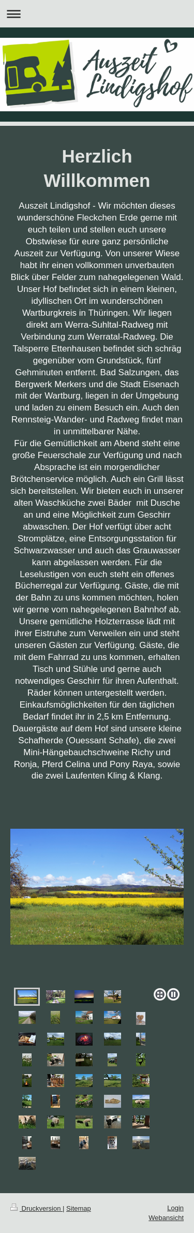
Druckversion (36, 1208)
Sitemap (78, 1208)
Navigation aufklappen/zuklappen (97, 14)
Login (175, 1208)
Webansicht (166, 1218)
